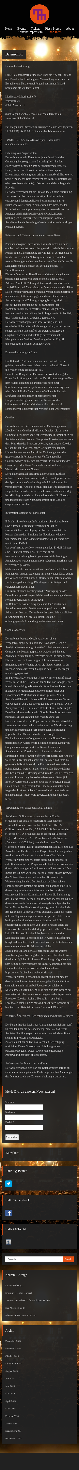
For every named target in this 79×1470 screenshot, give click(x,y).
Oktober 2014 (12, 1356)
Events (21, 28)
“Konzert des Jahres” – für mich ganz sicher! (27, 1300)
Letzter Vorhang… (14, 1285)
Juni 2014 (10, 1386)
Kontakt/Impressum (30, 32)
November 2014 (13, 1348)
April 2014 (10, 1401)
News (8, 28)
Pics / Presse (53, 28)
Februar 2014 (12, 1416)
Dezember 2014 (13, 1341)
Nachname (10, 1112)
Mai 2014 (10, 1393)
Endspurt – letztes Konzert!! (19, 1293)
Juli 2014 (10, 1378)
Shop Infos (54, 32)
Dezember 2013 (13, 1431)
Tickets (35, 28)
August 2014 (11, 1371)
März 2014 (10, 1408)
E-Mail (9, 1122)
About (70, 28)
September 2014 (13, 1363)
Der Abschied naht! (15, 1308)
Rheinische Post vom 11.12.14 (20, 1315)
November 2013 (13, 1438)
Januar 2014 (11, 1423)
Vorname (9, 1102)
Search (68, 1259)
